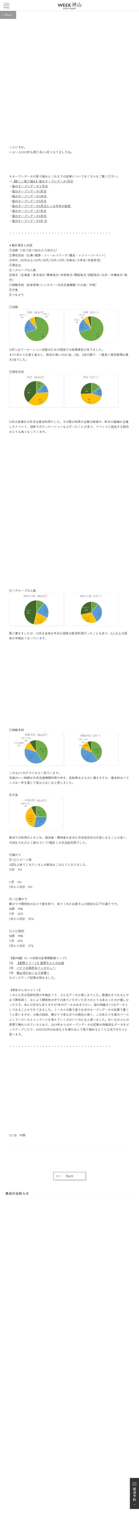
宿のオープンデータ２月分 (30, 186)
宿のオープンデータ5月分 (29, 201)
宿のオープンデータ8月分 (29, 216)
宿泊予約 (134, 1494)
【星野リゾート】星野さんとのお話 (40, 963)
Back (8, 14)
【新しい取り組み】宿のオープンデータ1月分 (42, 181)
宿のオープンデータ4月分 (29, 196)
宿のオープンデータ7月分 (29, 211)
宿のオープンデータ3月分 (29, 191)
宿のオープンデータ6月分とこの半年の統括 (41, 206)
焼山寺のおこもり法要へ (33, 972)
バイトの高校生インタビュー (36, 968)
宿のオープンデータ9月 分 (29, 221)
